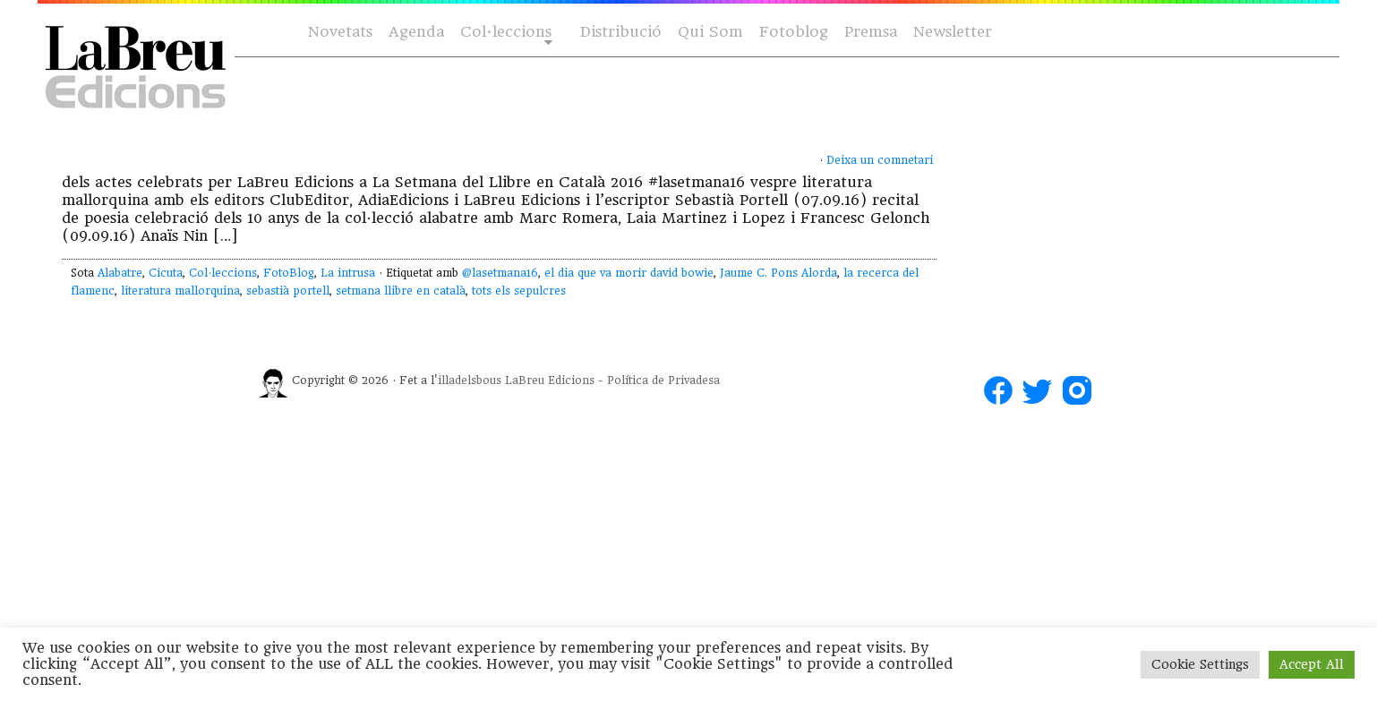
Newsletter (952, 31)
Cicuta (166, 273)
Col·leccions (504, 32)
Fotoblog (793, 31)
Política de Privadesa (663, 380)
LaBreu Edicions (549, 380)
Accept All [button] (1311, 664)
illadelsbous (469, 380)
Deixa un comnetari (879, 160)
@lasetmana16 (500, 273)
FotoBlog (288, 273)
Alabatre (120, 273)
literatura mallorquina (180, 291)
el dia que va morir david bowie (629, 273)
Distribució (621, 31)
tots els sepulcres (519, 291)
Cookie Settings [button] (1200, 664)
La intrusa (348, 273)
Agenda (416, 31)
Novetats (340, 31)
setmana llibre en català (401, 291)
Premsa (870, 31)
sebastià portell (287, 291)
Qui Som (710, 31)
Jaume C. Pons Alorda (778, 273)
